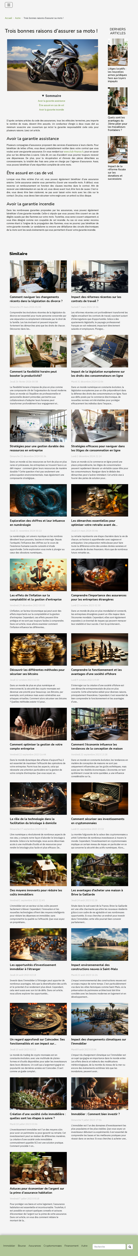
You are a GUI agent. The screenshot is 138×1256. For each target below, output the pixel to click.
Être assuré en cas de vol (51, 105)
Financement (71, 1245)
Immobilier (9, 1245)
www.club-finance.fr (74, 151)
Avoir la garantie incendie (51, 109)
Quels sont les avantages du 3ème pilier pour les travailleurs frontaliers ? (117, 124)
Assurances (34, 1245)
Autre (18, 18)
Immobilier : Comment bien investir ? (95, 1114)
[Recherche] (109, 1246)
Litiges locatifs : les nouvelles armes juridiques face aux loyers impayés (117, 75)
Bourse (22, 1245)
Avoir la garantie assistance (51, 101)
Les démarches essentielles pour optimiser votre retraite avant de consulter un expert (93, 525)
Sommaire (53, 95)
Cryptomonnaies (53, 1245)
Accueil (8, 18)
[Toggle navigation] (9, 5)
